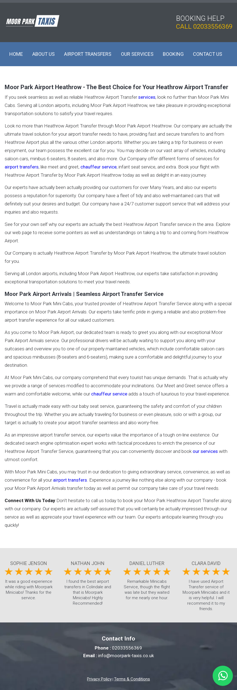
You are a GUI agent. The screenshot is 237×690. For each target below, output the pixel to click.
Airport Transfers (87, 54)
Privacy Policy (99, 679)
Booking (173, 54)
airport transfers (22, 167)
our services (205, 451)
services (146, 97)
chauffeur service (98, 167)
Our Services (137, 54)
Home (16, 54)
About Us (43, 54)
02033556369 (212, 26)
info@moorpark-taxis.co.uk (126, 655)
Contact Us (207, 54)
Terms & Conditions (132, 679)
